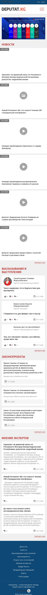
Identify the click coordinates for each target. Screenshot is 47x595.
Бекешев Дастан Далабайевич (27, 327)
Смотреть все (39, 263)
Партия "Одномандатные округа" (26, 283)
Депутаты (24, 546)
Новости (8, 44)
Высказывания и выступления (14, 270)
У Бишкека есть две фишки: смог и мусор (22, 314)
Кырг (43, 2)
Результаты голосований (23, 560)
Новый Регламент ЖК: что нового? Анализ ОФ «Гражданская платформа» (22, 478)
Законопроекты (13, 356)
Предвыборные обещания (23, 570)
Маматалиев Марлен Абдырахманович (23, 305)
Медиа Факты (23, 566)
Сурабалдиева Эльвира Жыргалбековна (24, 279)
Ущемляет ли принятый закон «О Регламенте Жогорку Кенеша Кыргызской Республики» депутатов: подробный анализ (23, 446)
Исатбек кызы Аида (21, 376)
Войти (23, 573)
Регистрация (23, 576)
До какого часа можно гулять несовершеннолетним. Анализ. (17, 509)
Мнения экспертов (15, 438)
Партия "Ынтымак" (21, 308)
